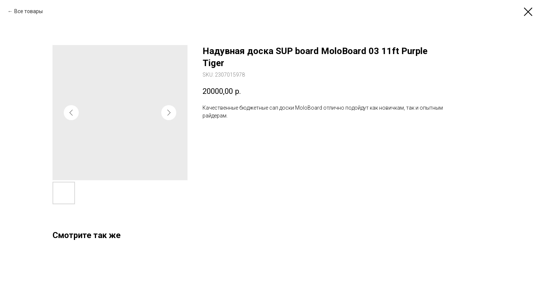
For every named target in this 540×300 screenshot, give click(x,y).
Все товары (28, 11)
